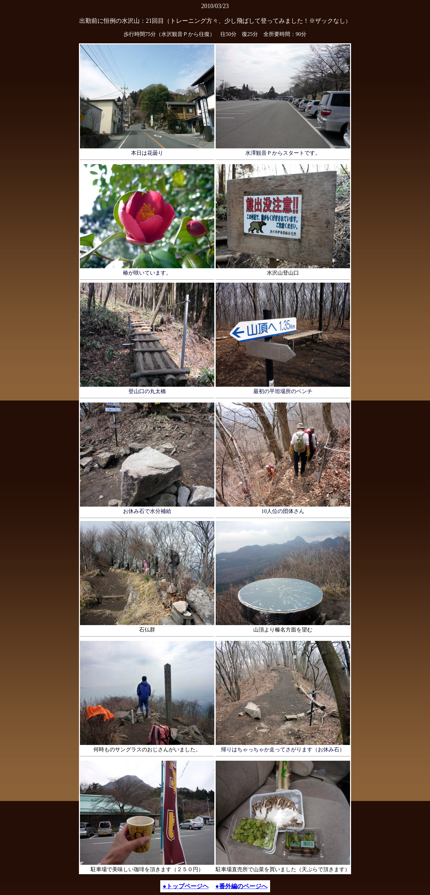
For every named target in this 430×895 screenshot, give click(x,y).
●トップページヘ (186, 886)
